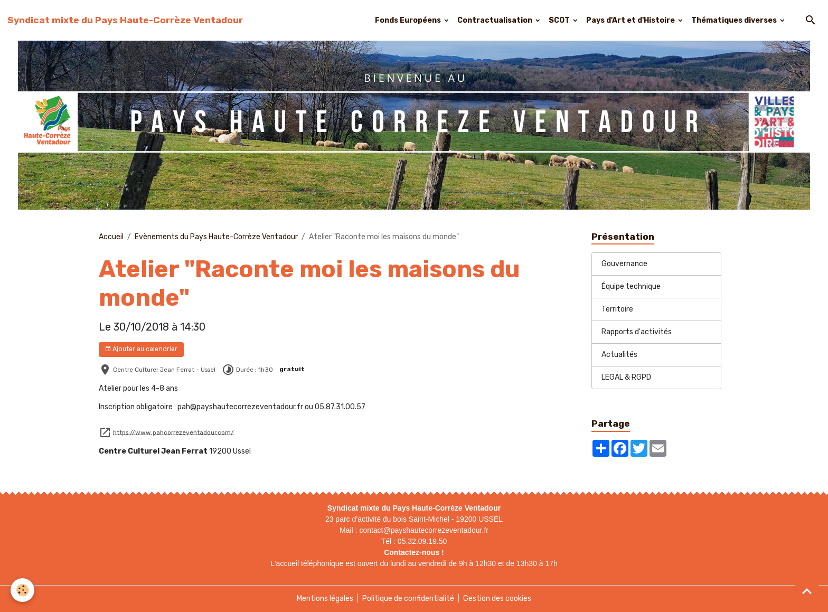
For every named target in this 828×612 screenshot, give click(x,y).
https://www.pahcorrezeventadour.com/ (173, 432)
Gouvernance (624, 263)
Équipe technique (631, 286)
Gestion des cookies (497, 598)
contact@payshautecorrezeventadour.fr (423, 530)
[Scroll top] (807, 591)
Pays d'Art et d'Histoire (631, 20)
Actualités (619, 354)
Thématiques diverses (734, 20)
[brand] (125, 20)
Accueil (111, 236)
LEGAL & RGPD (626, 377)
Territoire (617, 309)
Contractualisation (495, 20)
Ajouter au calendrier (141, 349)
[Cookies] (22, 590)
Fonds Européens (409, 20)
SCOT (560, 20)
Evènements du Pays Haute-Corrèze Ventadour (216, 236)
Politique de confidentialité (408, 598)
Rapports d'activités (636, 331)
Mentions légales (325, 598)
